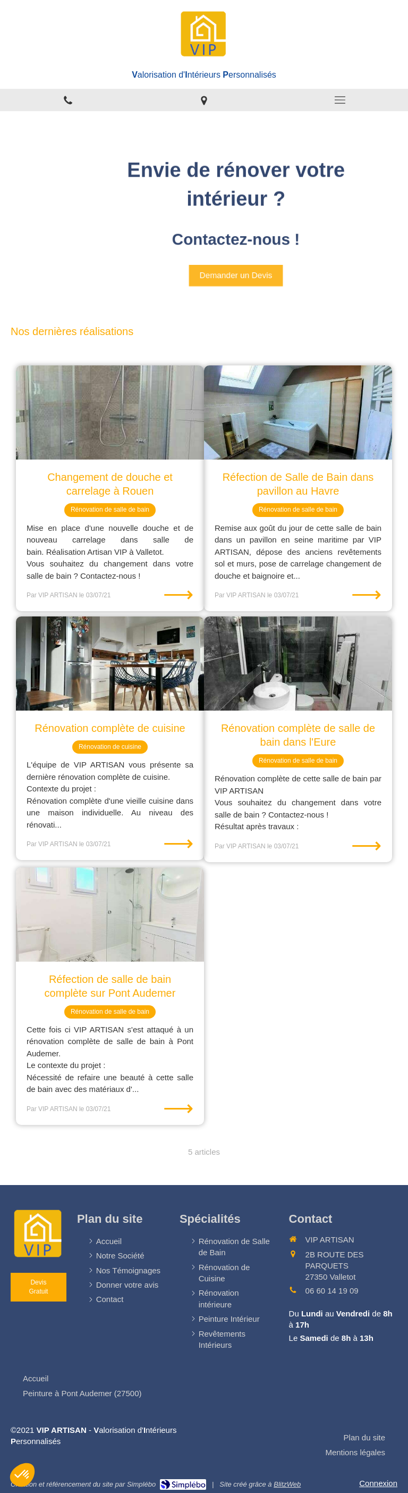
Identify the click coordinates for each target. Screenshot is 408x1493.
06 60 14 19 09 (332, 1290)
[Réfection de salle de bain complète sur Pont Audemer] (110, 915)
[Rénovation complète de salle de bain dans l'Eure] (298, 663)
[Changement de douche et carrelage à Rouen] (110, 412)
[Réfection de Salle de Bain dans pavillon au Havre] (298, 412)
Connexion (378, 1483)
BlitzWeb (287, 1484)
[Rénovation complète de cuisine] (110, 663)
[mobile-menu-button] (340, 100)
